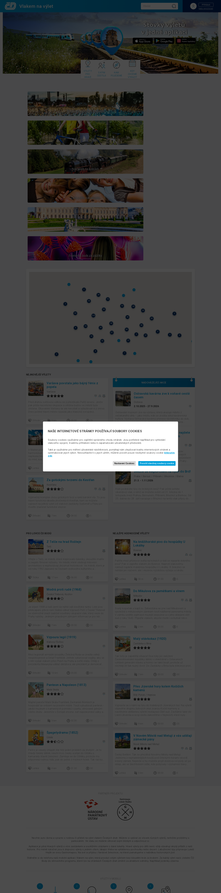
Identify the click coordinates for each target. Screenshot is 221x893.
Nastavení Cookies (124, 463)
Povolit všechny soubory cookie (157, 463)
